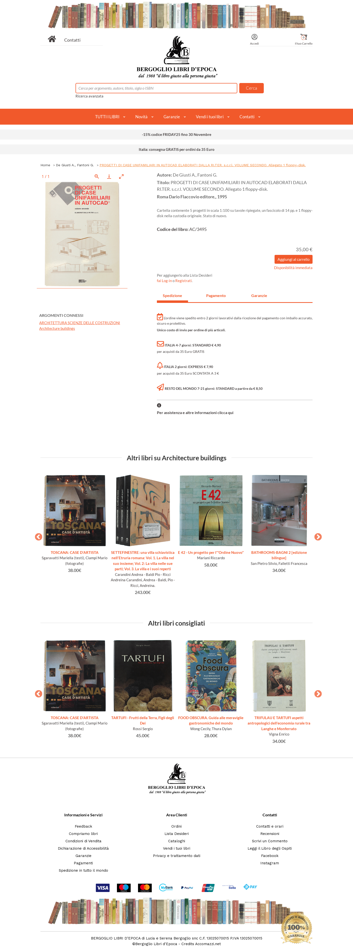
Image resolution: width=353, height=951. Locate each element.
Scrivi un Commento (270, 841)
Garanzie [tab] (259, 295)
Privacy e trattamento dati (176, 856)
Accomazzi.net (208, 944)
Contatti (72, 40)
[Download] (109, 176)
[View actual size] (97, 176)
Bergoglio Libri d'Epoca (156, 944)
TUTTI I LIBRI (107, 116)
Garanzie (172, 116)
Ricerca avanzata (89, 96)
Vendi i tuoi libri (210, 116)
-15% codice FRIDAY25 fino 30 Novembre (176, 134)
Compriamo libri (83, 834)
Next (316, 535)
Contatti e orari (269, 826)
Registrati (183, 280)
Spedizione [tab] (172, 295)
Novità (141, 116)
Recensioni (269, 834)
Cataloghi (176, 841)
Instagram (269, 863)
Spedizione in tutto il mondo (83, 870)
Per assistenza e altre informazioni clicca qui (195, 412)
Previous (36, 535)
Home (45, 165)
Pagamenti (83, 863)
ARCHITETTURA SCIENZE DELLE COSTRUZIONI (79, 323)
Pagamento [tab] (216, 295)
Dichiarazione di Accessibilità (83, 848)
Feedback (83, 826)
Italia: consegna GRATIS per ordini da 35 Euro (176, 149)
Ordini (176, 826)
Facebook (269, 856)
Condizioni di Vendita (83, 841)
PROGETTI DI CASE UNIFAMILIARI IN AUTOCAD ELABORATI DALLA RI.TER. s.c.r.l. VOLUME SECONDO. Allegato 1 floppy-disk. (203, 165)
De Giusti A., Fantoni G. (75, 165)
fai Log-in (165, 280)
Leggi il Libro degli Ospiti (270, 848)
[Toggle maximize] (121, 176)
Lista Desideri (176, 834)
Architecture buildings (57, 328)
